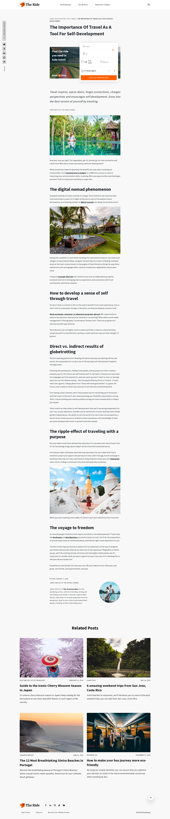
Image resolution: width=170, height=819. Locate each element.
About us (39, 812)
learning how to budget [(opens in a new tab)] (76, 173)
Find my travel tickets (99, 77)
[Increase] (114, 70)
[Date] (109, 61)
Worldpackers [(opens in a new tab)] (72, 537)
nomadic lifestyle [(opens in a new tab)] (65, 276)
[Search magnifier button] (148, 4)
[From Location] (100, 46)
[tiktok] (59, 805)
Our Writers (83, 5)
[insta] (55, 805)
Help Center (25, 812)
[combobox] (99, 46)
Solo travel (71, 19)
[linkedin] (50, 805)
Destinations (65, 5)
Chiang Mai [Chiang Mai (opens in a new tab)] (114, 459)
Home (52, 19)
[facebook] (46, 805)
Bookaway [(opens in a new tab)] (57, 537)
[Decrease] (109, 70)
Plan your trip (60, 19)
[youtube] (64, 805)
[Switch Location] (113, 50)
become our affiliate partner (59, 812)
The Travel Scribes (70, 589)
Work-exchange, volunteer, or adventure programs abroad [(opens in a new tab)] (75, 314)
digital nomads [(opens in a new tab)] (87, 202)
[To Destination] (100, 53)
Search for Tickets (102, 5)
